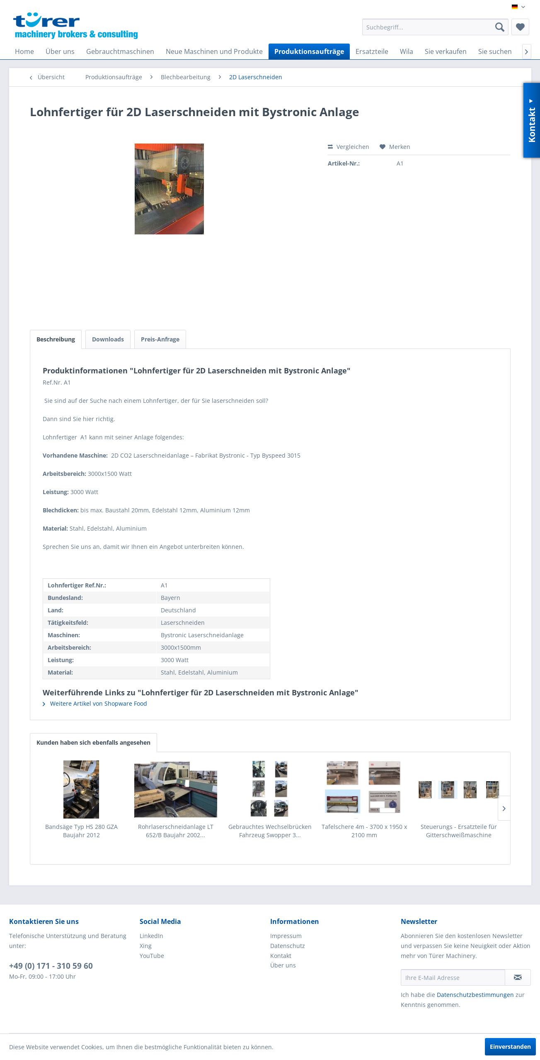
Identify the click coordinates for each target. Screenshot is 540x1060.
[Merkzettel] (520, 27)
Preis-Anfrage (160, 339)
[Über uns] (60, 51)
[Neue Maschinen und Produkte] (214, 51)
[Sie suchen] (495, 51)
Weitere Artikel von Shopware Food (95, 703)
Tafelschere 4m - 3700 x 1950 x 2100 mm (364, 831)
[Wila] (406, 51)
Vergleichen (348, 147)
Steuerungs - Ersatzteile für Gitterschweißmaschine (459, 831)
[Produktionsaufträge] (309, 51)
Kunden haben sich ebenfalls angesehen (93, 742)
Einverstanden (510, 1046)
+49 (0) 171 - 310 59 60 (51, 965)
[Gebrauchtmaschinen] (120, 51)
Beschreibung (55, 339)
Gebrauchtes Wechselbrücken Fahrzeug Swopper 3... (270, 831)
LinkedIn (151, 936)
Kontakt (280, 956)
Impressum (286, 936)
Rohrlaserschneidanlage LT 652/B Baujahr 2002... (175, 831)
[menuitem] (435, 27)
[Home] (24, 51)
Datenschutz (287, 946)
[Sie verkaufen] (445, 51)
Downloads (108, 339)
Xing (146, 946)
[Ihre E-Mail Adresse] (453, 977)
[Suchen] (500, 27)
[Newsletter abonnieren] (518, 977)
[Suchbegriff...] (435, 27)
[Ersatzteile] (372, 51)
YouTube (152, 956)
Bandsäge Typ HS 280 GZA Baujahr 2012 (81, 831)
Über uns (283, 965)
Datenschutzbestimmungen (475, 995)
